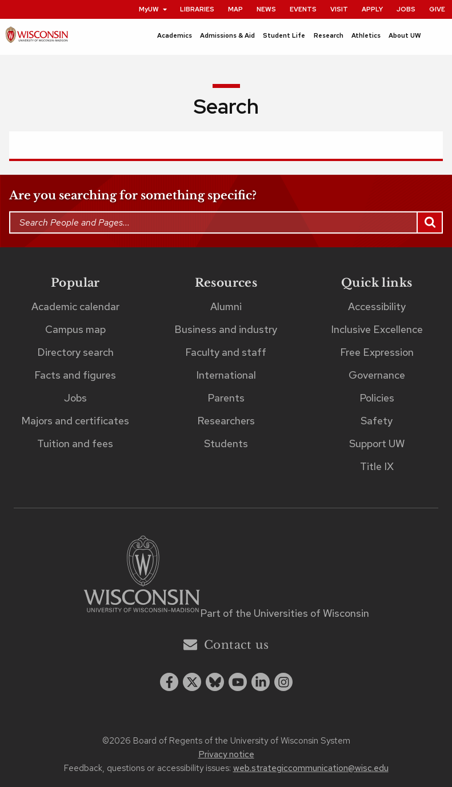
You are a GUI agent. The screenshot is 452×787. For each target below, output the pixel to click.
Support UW (377, 443)
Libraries (197, 9)
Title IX (377, 466)
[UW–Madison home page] (36, 37)
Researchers (226, 420)
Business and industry (225, 329)
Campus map (75, 329)
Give (437, 9)
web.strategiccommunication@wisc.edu (311, 768)
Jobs (406, 9)
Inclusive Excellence (377, 329)
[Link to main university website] (141, 576)
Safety (377, 420)
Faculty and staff (225, 352)
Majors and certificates (75, 420)
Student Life (284, 35)
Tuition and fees (75, 443)
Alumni (226, 306)
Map (235, 9)
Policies (376, 397)
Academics (174, 35)
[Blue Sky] (215, 682)
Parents (226, 397)
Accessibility (377, 306)
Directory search (75, 352)
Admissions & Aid (227, 35)
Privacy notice (226, 754)
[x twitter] (192, 682)
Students (226, 443)
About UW (405, 35)
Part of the (284, 613)
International (226, 375)
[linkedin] (260, 682)
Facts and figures (75, 375)
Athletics (366, 35)
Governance (377, 375)
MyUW (153, 9)
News (266, 9)
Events (303, 9)
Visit (339, 9)
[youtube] (238, 682)
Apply (372, 9)
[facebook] (169, 682)
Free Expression (377, 352)
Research (328, 35)
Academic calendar (75, 306)
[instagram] (283, 682)
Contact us (226, 644)
